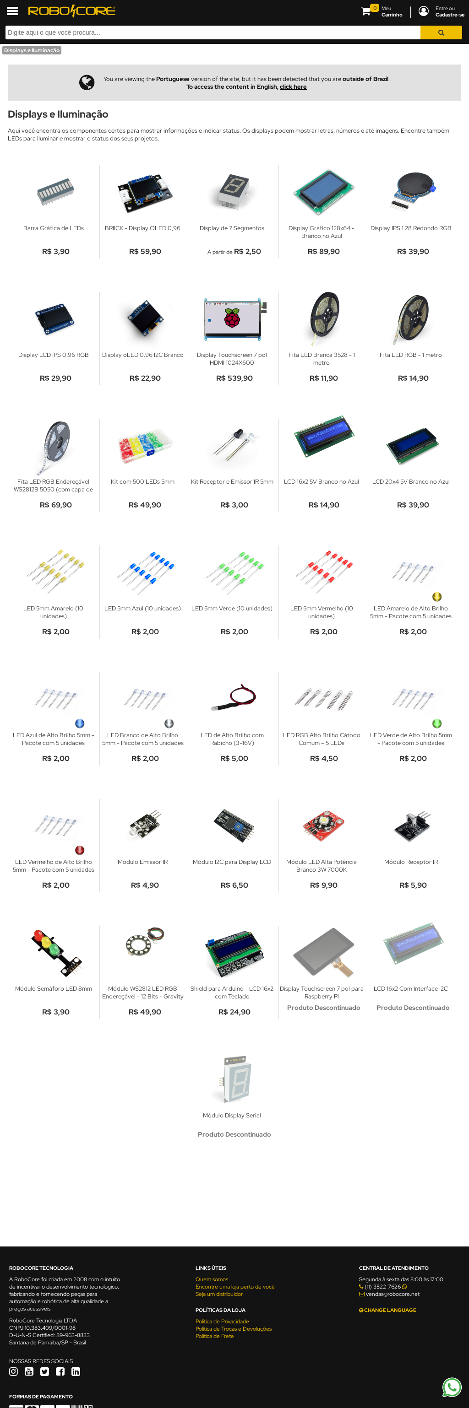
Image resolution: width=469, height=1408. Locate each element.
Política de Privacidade (222, 1321)
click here (293, 87)
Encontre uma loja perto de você (235, 1286)
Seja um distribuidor (219, 1294)
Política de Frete (215, 1336)
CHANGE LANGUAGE (387, 1310)
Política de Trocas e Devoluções (234, 1328)
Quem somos (212, 1279)
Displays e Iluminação (32, 50)
